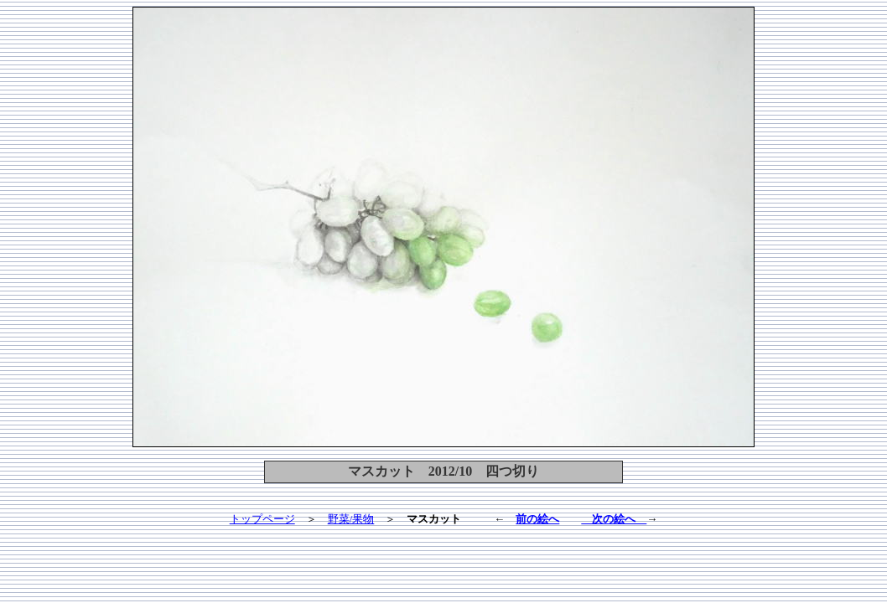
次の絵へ (613, 519)
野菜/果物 (351, 519)
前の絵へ (537, 519)
